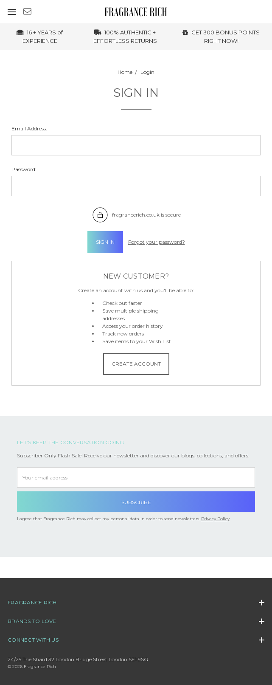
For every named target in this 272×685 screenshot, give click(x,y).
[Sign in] (255, 11)
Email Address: (29, 128)
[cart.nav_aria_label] (266, 11)
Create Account (136, 364)
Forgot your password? (156, 242)
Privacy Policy (215, 519)
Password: (23, 169)
